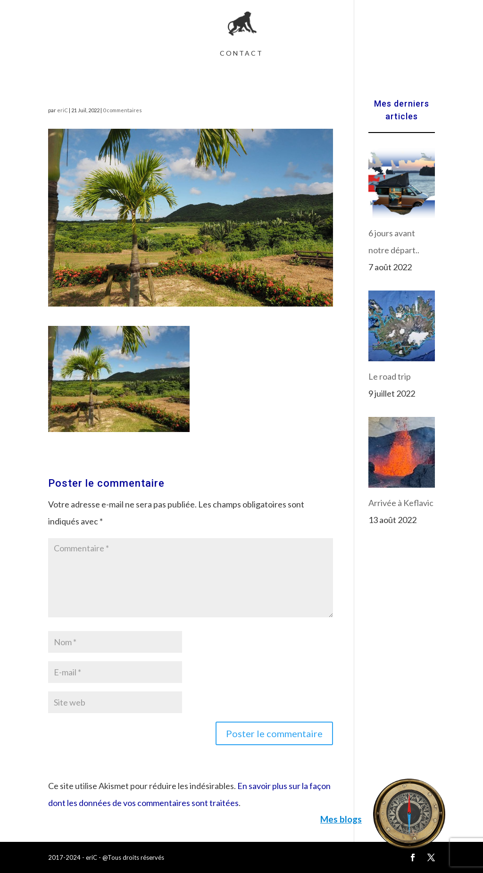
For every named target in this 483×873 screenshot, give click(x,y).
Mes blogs (341, 819)
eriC (62, 110)
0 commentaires (122, 110)
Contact (241, 53)
